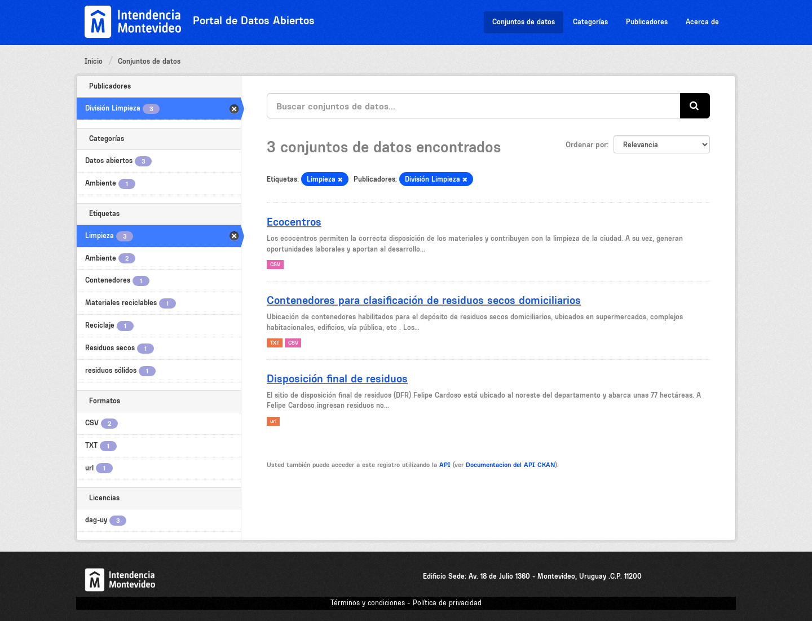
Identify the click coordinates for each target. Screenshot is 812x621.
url (273, 421)
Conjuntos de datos (523, 21)
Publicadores (647, 21)
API (445, 465)
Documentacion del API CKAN (510, 465)
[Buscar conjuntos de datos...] (474, 105)
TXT (274, 343)
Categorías (590, 21)
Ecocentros (294, 221)
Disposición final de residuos (337, 378)
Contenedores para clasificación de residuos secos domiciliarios (424, 300)
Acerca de (702, 21)
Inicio (94, 61)
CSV (275, 264)
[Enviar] (695, 105)
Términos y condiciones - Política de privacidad (406, 602)
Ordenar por (586, 144)
